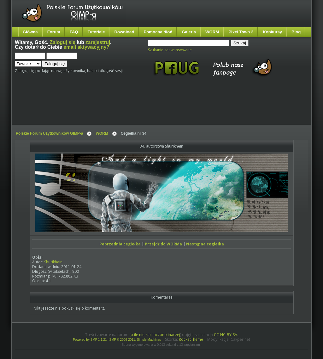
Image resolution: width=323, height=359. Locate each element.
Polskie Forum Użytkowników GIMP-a (49, 133)
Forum (53, 32)
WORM (212, 32)
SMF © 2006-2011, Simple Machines (135, 339)
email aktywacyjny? (86, 47)
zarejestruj (97, 42)
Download (124, 32)
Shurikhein (53, 262)
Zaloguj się (62, 42)
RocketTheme (191, 339)
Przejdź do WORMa (163, 244)
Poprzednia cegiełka (120, 244)
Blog (296, 32)
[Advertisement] (133, 106)
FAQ (74, 32)
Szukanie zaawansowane (170, 50)
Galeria (189, 32)
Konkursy (272, 32)
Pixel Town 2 (240, 32)
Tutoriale (96, 32)
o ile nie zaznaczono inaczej (155, 334)
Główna (30, 32)
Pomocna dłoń (158, 32)
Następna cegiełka (205, 244)
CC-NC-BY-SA (225, 334)
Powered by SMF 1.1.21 (90, 339)
